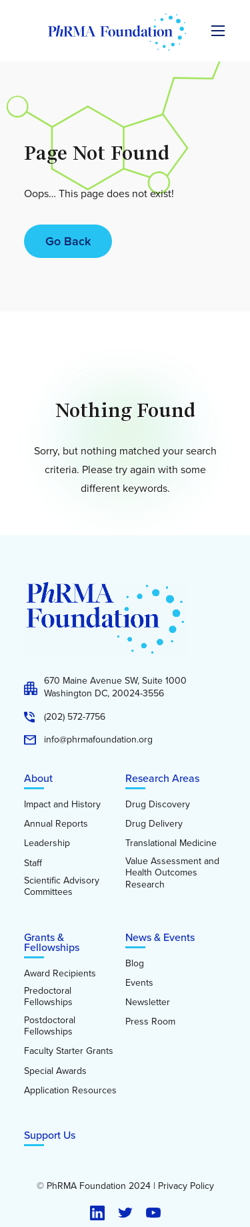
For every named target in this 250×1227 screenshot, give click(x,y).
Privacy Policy (186, 1186)
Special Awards (55, 1071)
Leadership (47, 843)
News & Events (160, 937)
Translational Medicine (171, 843)
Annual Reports (56, 824)
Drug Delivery (154, 824)
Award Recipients (60, 974)
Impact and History (62, 805)
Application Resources (70, 1091)
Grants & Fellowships (51, 942)
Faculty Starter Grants (68, 1051)
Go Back (68, 241)
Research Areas (162, 778)
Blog (134, 964)
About (38, 778)
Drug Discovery (157, 805)
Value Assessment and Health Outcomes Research (172, 873)
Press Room (150, 1022)
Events (139, 983)
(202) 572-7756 (74, 717)
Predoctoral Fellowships (48, 996)
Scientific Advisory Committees (61, 886)
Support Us (49, 1135)
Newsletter (147, 1002)
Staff (33, 863)
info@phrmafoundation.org (98, 740)
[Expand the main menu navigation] (218, 31)
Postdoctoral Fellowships (49, 1026)
